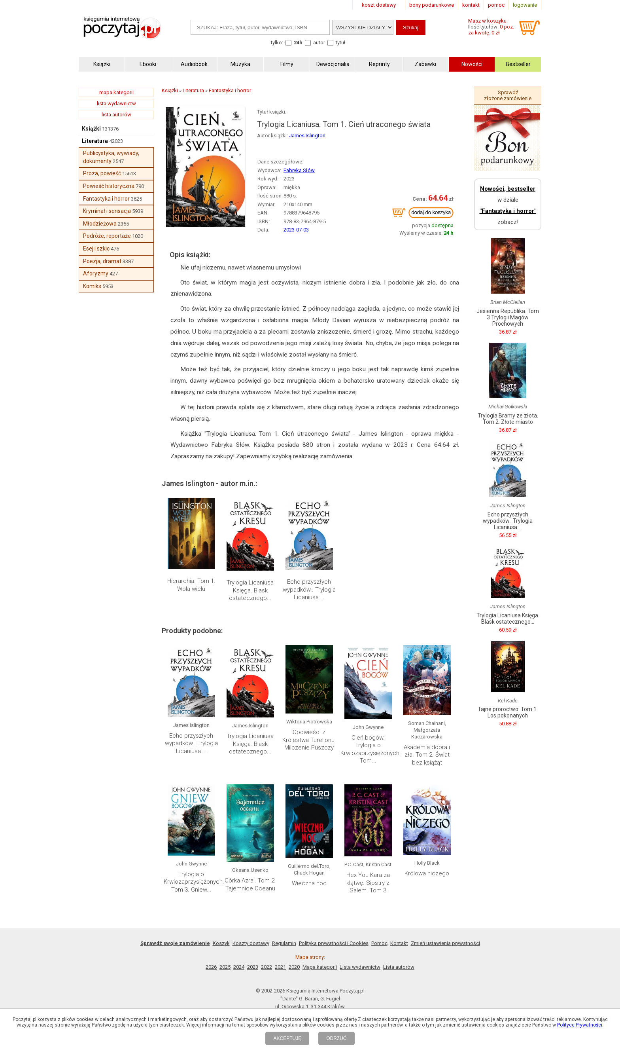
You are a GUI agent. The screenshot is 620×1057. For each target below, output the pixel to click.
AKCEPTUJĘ (287, 1038)
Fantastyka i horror (106, 198)
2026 (211, 967)
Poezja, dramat (102, 261)
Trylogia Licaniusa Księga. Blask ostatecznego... (250, 590)
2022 (266, 967)
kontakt (471, 5)
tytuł (341, 43)
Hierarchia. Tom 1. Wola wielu (191, 584)
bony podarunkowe (431, 5)
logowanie (525, 5)
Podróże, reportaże (107, 236)
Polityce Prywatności (579, 1025)
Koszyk (221, 943)
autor (319, 43)
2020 (294, 967)
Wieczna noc (309, 883)
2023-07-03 (296, 230)
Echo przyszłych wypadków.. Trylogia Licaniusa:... (309, 589)
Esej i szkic (96, 248)
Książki (91, 128)
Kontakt (399, 943)
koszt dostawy (379, 5)
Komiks (92, 286)
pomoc (496, 5)
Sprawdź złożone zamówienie (507, 95)
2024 (238, 967)
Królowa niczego (427, 873)
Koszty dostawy (250, 943)
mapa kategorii (116, 92)
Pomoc (379, 943)
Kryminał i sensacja (107, 211)
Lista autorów (398, 967)
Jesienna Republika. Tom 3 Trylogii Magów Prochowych (507, 317)
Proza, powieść (102, 173)
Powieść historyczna (108, 186)
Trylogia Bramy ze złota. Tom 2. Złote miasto (508, 418)
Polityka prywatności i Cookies (334, 943)
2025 (225, 967)
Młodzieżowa (100, 223)
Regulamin (284, 943)
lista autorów (116, 115)
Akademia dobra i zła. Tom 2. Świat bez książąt (427, 755)
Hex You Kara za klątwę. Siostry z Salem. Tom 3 (368, 882)
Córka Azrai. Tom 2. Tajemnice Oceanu (250, 884)
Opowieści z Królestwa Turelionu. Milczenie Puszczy (309, 740)
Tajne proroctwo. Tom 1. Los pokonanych (508, 712)
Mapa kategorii (319, 967)
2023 (252, 967)
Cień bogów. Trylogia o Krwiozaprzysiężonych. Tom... (370, 749)
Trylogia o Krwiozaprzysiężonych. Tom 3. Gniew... (194, 882)
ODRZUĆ (336, 1038)
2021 (280, 967)
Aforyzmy (95, 273)
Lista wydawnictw (360, 967)
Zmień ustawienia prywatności (445, 943)
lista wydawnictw (116, 103)
